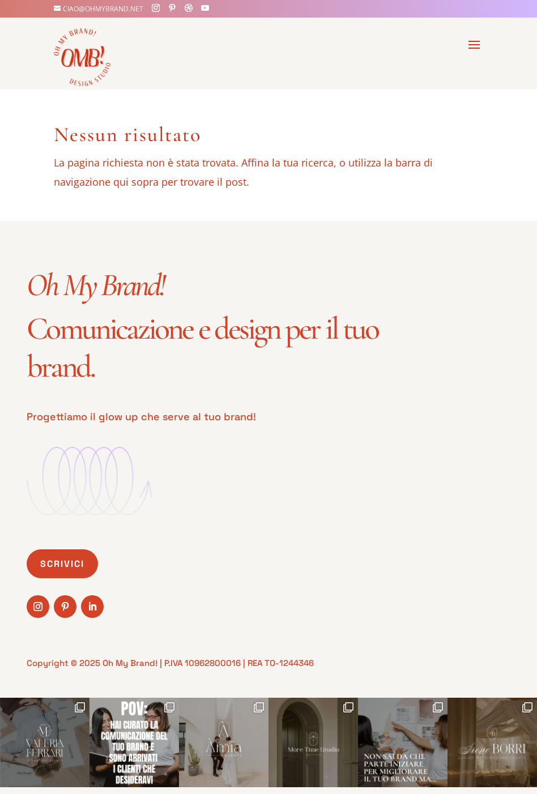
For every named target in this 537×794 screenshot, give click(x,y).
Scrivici (62, 564)
